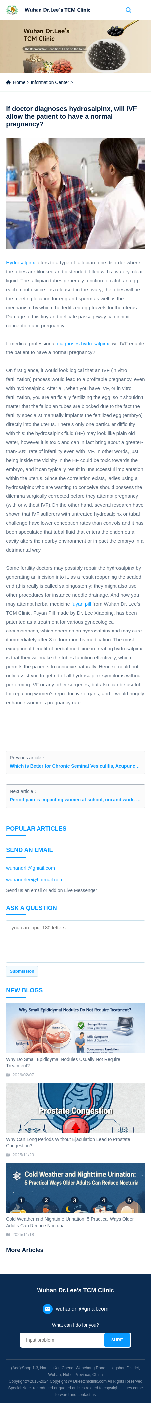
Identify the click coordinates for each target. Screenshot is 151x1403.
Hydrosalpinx (20, 262)
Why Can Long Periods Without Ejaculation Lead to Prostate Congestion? (68, 1143)
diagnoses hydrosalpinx (83, 343)
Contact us (117, 10)
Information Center (50, 82)
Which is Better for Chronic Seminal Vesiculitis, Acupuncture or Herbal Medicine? (75, 766)
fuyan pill (81, 604)
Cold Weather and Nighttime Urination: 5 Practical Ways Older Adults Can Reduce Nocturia (70, 1222)
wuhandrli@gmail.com (30, 868)
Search (128, 10)
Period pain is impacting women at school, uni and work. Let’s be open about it (75, 799)
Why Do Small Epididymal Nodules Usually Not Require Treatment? (63, 1063)
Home (19, 82)
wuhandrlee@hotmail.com (35, 879)
